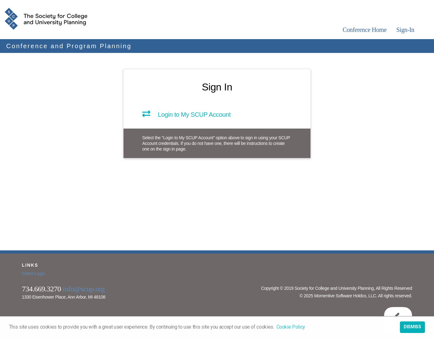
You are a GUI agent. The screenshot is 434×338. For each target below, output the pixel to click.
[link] (217, 115)
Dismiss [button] (412, 327)
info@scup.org (84, 289)
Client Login (33, 273)
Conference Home (365, 29)
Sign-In (405, 29)
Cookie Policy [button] (290, 327)
